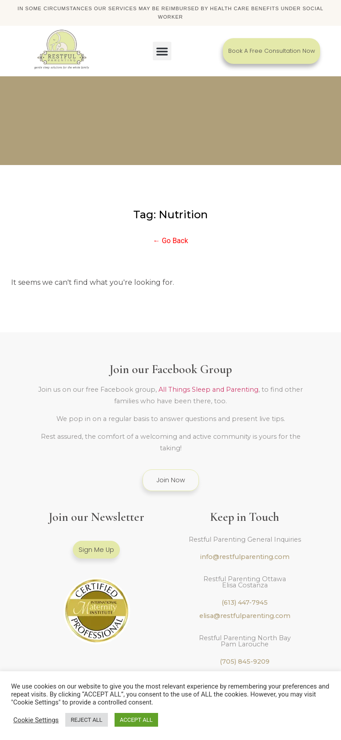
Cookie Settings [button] (36, 720)
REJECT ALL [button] (86, 719)
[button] (162, 51)
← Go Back (170, 240)
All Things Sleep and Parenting (208, 390)
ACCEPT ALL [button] (136, 719)
